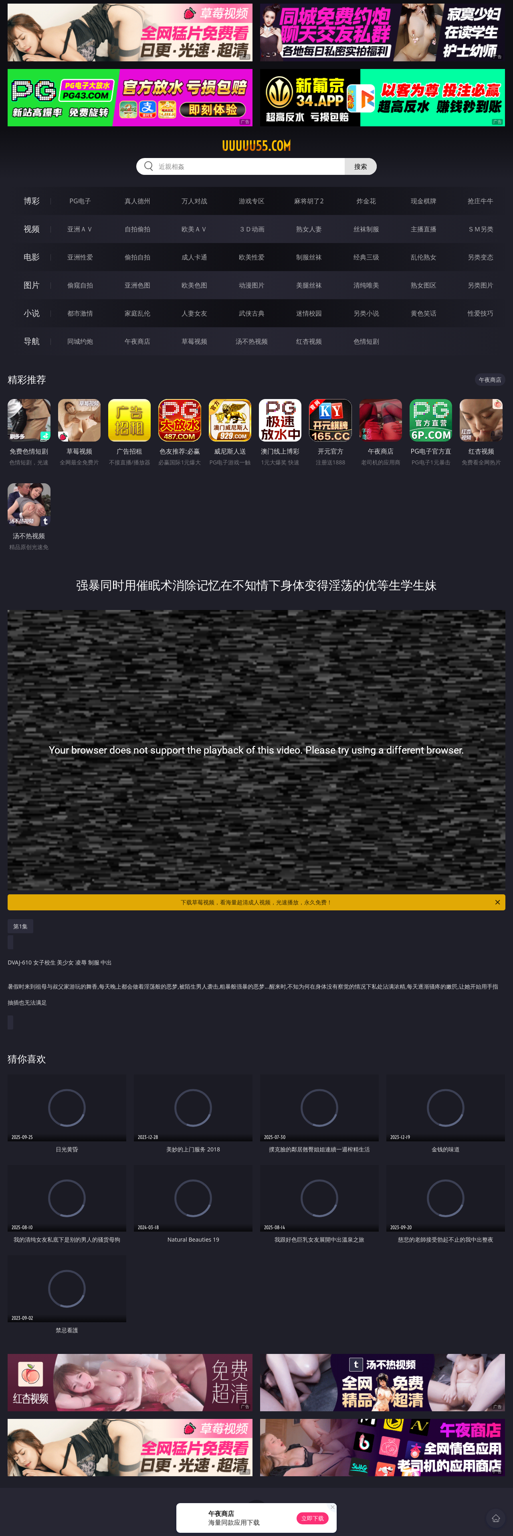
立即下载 (312, 1518)
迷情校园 (309, 313)
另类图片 (480, 285)
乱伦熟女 (423, 257)
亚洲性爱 (80, 257)
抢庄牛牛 (480, 201)
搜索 (360, 166)
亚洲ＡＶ (80, 229)
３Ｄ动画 (252, 229)
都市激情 (80, 313)
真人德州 (137, 201)
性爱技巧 (480, 313)
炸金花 (366, 201)
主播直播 (423, 229)
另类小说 (366, 313)
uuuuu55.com (256, 146)
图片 (32, 285)
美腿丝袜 (309, 285)
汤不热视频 (252, 341)
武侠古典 (252, 313)
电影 (32, 256)
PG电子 (80, 201)
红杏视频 (309, 341)
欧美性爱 (252, 257)
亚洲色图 (137, 285)
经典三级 (366, 257)
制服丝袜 (309, 257)
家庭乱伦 (137, 313)
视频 (32, 228)
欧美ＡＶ (194, 229)
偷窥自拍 (80, 285)
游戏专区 (252, 201)
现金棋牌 (423, 201)
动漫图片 (252, 285)
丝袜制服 (366, 229)
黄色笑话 (423, 313)
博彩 (32, 200)
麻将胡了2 (308, 201)
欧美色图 (194, 285)
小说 (32, 313)
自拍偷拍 (137, 229)
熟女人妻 (309, 229)
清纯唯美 (366, 285)
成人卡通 (194, 257)
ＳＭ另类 (480, 229)
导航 (32, 341)
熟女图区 (423, 285)
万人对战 (194, 201)
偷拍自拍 (137, 257)
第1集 (20, 926)
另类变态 (480, 257)
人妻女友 (194, 313)
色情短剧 (366, 341)
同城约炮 (80, 341)
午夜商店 (137, 341)
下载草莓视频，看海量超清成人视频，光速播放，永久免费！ (341, 902)
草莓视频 (194, 341)
